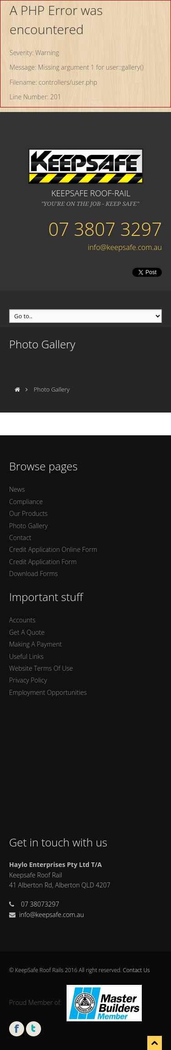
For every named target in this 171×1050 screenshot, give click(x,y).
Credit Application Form (43, 561)
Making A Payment (35, 644)
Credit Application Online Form (53, 549)
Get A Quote (27, 632)
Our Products (28, 513)
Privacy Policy (28, 680)
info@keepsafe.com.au (125, 247)
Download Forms (33, 573)
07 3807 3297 (105, 228)
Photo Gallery (28, 525)
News (17, 489)
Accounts (22, 620)
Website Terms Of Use (41, 668)
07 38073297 (40, 904)
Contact (20, 537)
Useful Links (26, 656)
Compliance (26, 501)
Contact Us (136, 970)
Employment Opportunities (48, 692)
